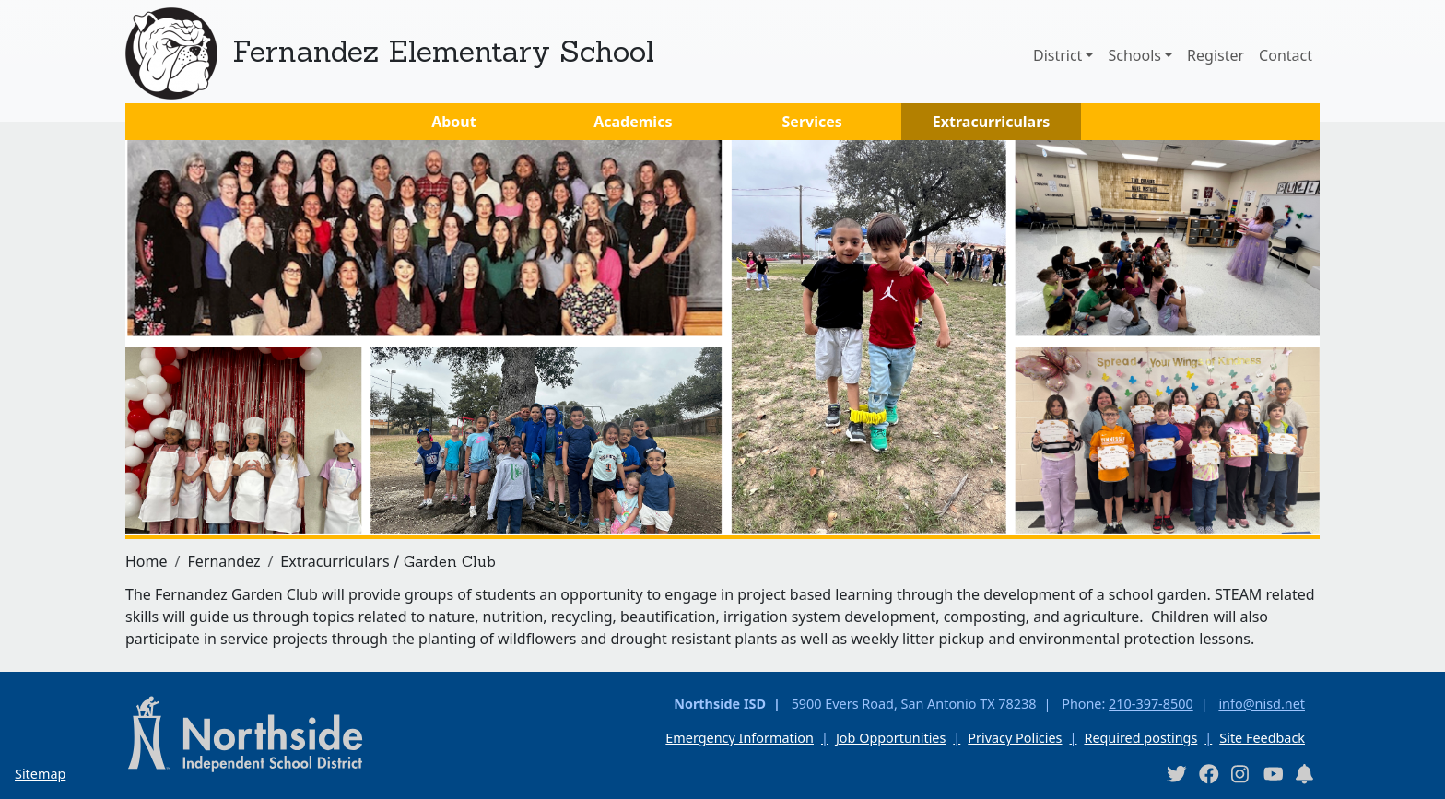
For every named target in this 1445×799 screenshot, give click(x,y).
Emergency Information (739, 737)
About (453, 122)
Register (1215, 55)
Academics (632, 122)
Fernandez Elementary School (443, 51)
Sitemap (40, 773)
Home (146, 561)
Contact (1285, 55)
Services (812, 122)
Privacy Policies (1015, 737)
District (1057, 55)
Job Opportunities (891, 737)
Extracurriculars (992, 122)
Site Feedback (1262, 737)
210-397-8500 (1151, 703)
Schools (1134, 55)
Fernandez (223, 561)
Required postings (1140, 737)
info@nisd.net (1261, 703)
